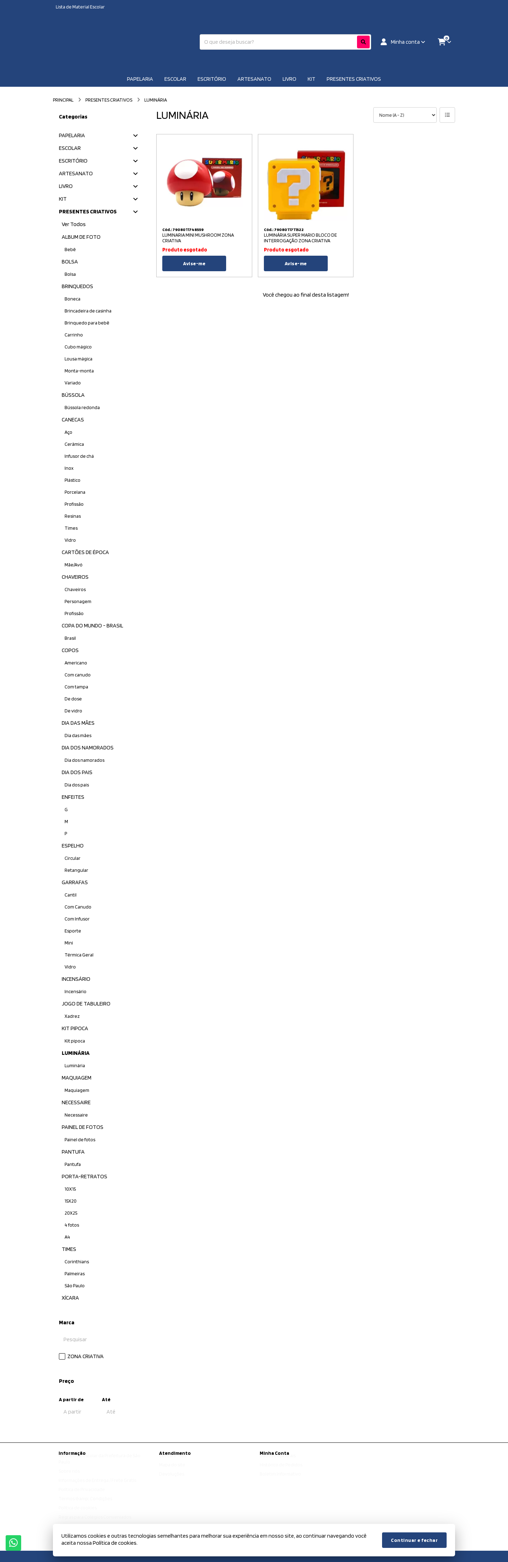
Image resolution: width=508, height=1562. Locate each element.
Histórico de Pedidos (281, 1471)
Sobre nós (69, 1478)
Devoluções (171, 1480)
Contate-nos (172, 1462)
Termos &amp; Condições (85, 1505)
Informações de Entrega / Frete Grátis (97, 1487)
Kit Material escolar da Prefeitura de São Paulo (99, 1465)
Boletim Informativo (280, 1480)
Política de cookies (78, 1514)
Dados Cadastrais (278, 1462)
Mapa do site (172, 1471)
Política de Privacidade (82, 1496)
